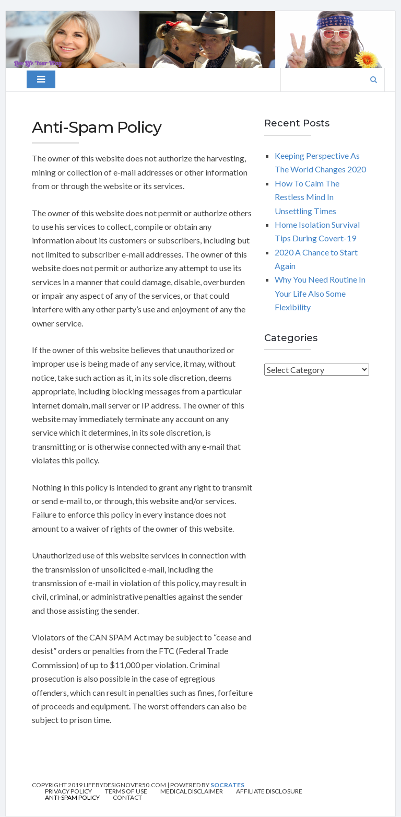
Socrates (227, 785)
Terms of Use (126, 791)
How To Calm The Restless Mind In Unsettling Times (307, 197)
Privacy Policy (68, 791)
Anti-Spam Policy (72, 798)
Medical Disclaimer (191, 791)
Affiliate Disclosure (269, 791)
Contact (127, 798)
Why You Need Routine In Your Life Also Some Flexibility (320, 293)
